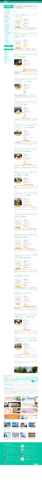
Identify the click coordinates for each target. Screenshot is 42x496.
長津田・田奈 (25, 415)
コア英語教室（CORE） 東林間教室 (22, 190)
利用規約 (5, 494)
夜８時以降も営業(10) (7, 25)
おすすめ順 (35, 13)
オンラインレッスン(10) (8, 22)
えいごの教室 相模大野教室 (21, 63)
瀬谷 (29, 415)
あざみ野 (32, 420)
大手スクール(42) (7, 34)
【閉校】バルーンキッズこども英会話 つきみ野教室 (25, 344)
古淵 (31, 415)
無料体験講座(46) (7, 27)
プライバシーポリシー (9, 494)
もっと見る (35, 32)
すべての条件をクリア (11, 47)
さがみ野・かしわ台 (17, 415)
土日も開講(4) (6, 35)
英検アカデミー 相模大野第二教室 (22, 257)
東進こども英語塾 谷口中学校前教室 (22, 299)
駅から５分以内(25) (7, 28)
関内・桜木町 (13, 422)
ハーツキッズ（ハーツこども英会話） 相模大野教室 (25, 139)
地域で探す (12, 409)
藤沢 (9, 422)
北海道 (7, 476)
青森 (9, 476)
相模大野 (8, 415)
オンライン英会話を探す (30, 409)
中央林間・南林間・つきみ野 (10, 420)
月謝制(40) (6, 37)
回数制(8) (6, 38)
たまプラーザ (27, 420)
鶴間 (5, 415)
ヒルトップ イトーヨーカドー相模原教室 (23, 212)
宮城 (14, 476)
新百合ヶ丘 (26, 422)
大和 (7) (5, 61)
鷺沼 (17, 422)
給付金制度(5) (6, 41)
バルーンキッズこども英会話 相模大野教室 (24, 164)
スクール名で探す (21, 409)
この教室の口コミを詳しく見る (33, 34)
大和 (22, 415)
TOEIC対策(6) (6, 29)
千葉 (12, 477)
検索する (30, 411)
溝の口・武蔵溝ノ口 (21, 422)
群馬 (16, 477)
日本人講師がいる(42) (7, 33)
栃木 (17, 477)
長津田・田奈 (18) (6, 62)
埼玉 (11, 477)
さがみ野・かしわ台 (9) (7, 60)
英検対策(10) (6, 31)
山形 (16, 476)
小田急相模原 (12, 415)
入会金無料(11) (7, 36)
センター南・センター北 (22, 420)
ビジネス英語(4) (7, 24)
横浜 (5, 420)
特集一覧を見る (5, 492)
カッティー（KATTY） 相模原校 (22, 114)
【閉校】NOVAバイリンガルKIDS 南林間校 (24, 319)
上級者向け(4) (6, 39)
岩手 (11, 476)
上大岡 (32, 422)
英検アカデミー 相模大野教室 (21, 235)
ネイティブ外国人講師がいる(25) (9, 32)
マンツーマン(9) (7, 23)
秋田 (12, 476)
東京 (7, 477)
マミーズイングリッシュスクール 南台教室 (24, 89)
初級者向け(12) (7, 40)
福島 (17, 476)
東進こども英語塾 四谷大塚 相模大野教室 (23, 279)
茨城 (14, 477)
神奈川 (9, 477)
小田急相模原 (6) (6, 59)
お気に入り (19, 27)
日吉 (35, 422)
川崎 (29, 422)
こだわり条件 (9, 411)
